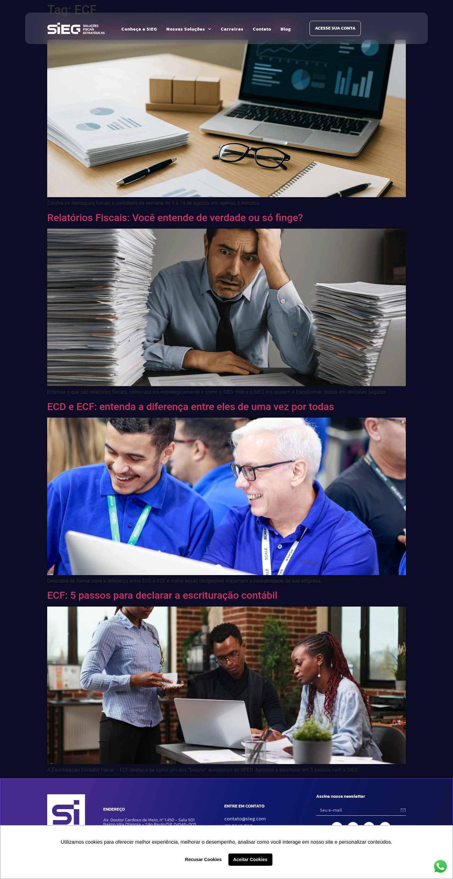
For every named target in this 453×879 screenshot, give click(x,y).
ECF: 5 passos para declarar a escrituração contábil (162, 595)
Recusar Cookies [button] (203, 859)
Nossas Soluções (188, 29)
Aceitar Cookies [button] (250, 859)
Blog (286, 29)
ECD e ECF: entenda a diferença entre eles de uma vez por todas (190, 407)
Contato (262, 29)
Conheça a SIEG (139, 29)
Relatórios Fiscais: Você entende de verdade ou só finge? (175, 218)
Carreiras (232, 29)
